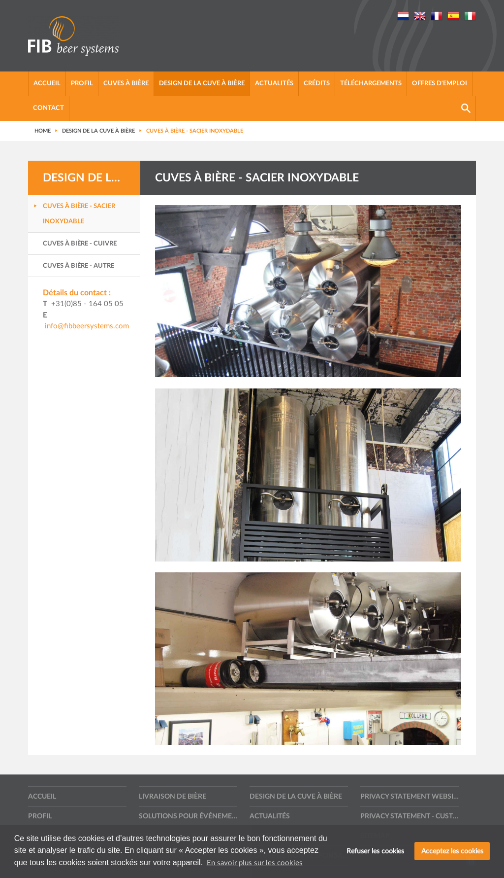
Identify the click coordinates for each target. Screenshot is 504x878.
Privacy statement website (409, 796)
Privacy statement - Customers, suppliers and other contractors (409, 816)
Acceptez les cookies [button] (452, 851)
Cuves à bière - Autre (78, 266)
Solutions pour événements (188, 816)
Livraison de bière (172, 796)
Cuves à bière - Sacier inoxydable (79, 214)
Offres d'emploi (439, 83)
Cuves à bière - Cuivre (80, 244)
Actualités (274, 83)
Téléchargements (371, 83)
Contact (48, 108)
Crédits (317, 83)
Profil (82, 83)
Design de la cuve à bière (202, 83)
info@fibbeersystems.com (87, 326)
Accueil (47, 83)
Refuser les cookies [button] (375, 851)
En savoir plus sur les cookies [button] (255, 863)
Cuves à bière (126, 83)
